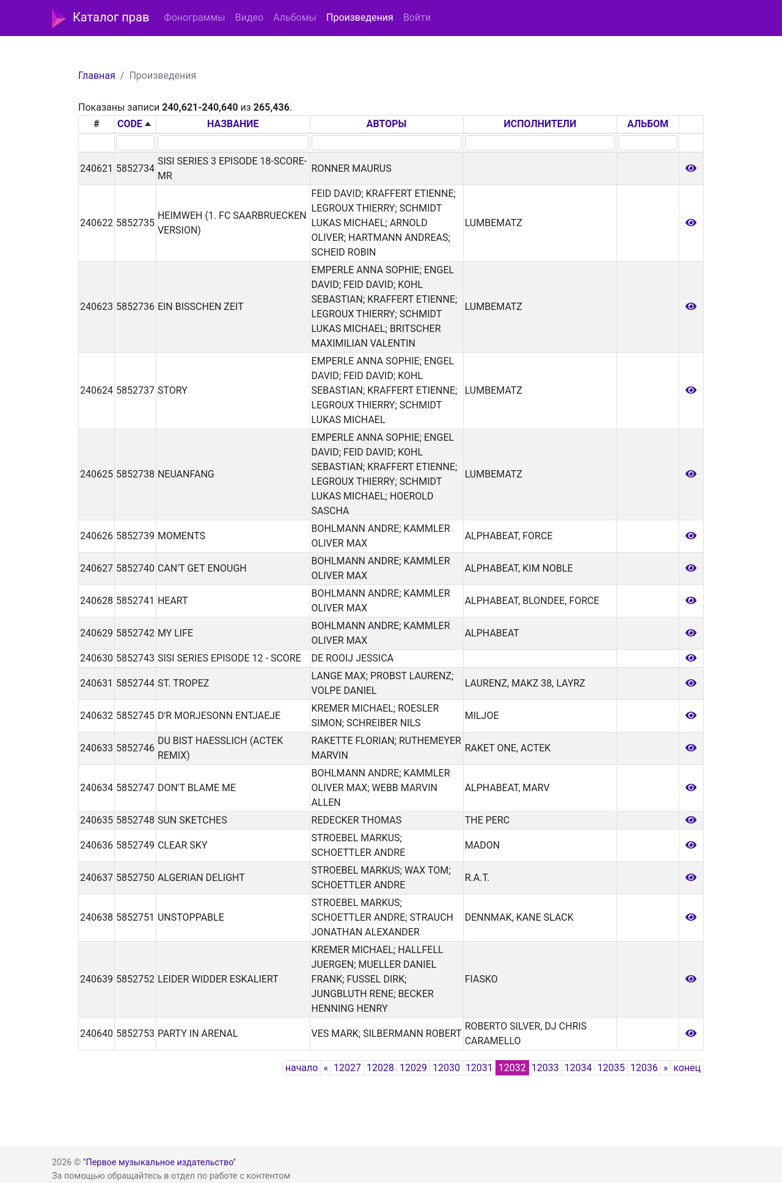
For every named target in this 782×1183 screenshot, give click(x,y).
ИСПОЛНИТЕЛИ (540, 124)
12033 (545, 1068)
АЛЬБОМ (647, 124)
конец (687, 1068)
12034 (578, 1068)
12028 (380, 1068)
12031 (479, 1068)
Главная (96, 75)
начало (301, 1068)
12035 (611, 1068)
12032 (512, 1068)
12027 (347, 1068)
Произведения (359, 17)
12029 (413, 1068)
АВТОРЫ (387, 124)
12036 (644, 1068)
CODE (129, 124)
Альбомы (294, 17)
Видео (249, 17)
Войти (417, 17)
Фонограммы (194, 17)
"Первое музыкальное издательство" (159, 1162)
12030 (446, 1068)
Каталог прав (100, 18)
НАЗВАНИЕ (233, 124)
